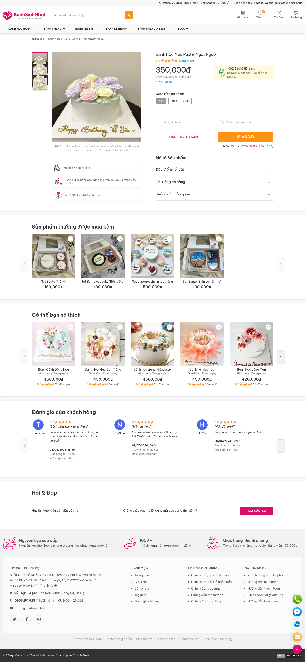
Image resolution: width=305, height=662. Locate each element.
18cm (174, 100)
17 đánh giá (186, 60)
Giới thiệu (141, 582)
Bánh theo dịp (189, 639)
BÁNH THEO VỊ (53, 28)
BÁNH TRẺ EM (84, 28)
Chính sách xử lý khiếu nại (266, 595)
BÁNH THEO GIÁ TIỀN (151, 28)
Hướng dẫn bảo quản (263, 601)
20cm (186, 100)
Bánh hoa (54, 38)
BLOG (181, 28)
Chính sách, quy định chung (211, 575)
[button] (280, 357)
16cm (161, 100)
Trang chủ (38, 38)
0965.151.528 (249, 146)
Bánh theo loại (166, 639)
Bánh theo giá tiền (118, 639)
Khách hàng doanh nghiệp (266, 575)
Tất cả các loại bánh (88, 639)
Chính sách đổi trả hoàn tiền (211, 582)
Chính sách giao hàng (206, 601)
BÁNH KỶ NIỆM (115, 28)
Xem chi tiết (166, 81)
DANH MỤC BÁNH (19, 28)
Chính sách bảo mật (205, 588)
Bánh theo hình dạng (217, 639)
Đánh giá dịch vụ (147, 601)
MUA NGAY (245, 137)
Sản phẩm (142, 588)
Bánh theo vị (144, 639)
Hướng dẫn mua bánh (263, 582)
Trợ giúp (141, 595)
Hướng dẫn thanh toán (207, 595)
